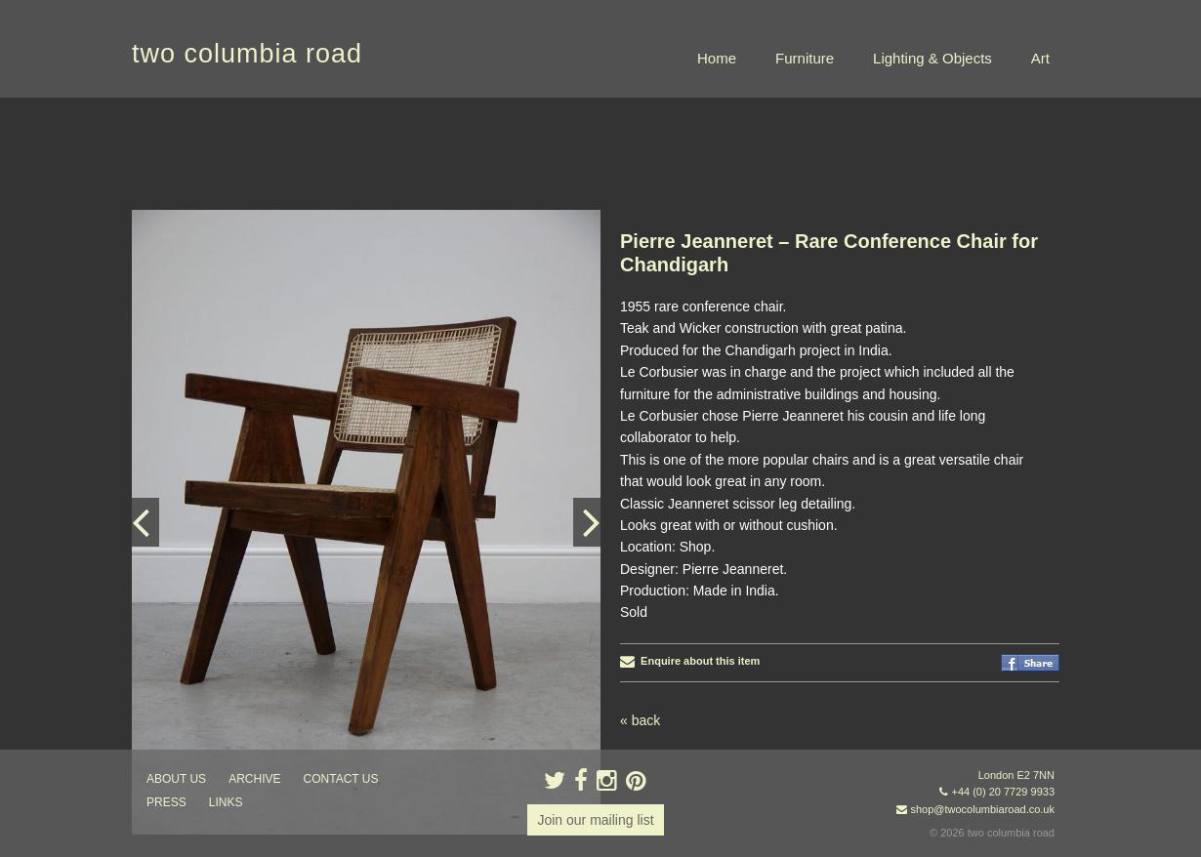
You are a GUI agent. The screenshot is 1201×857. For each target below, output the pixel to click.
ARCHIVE (254, 779)
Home (716, 58)
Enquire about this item (690, 661)
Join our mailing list (595, 820)
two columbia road (247, 53)
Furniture (804, 58)
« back (640, 720)
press (166, 802)
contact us (341, 779)
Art (1040, 58)
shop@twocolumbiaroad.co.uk (982, 809)
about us (176, 779)
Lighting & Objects (932, 58)
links (226, 802)
